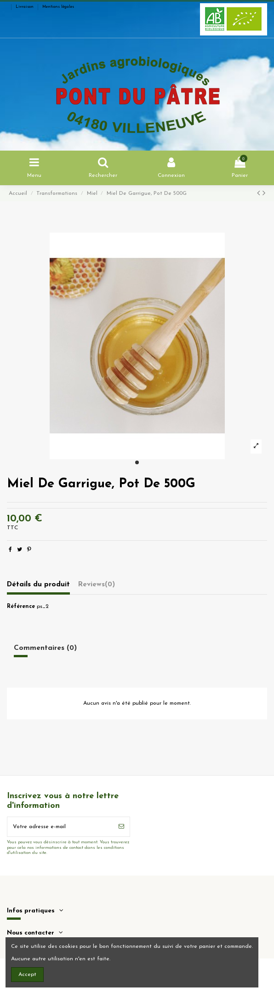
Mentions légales (58, 7)
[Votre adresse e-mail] (60, 826)
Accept (27, 974)
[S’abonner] (121, 826)
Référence (21, 606)
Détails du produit (38, 584)
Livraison (25, 7)
